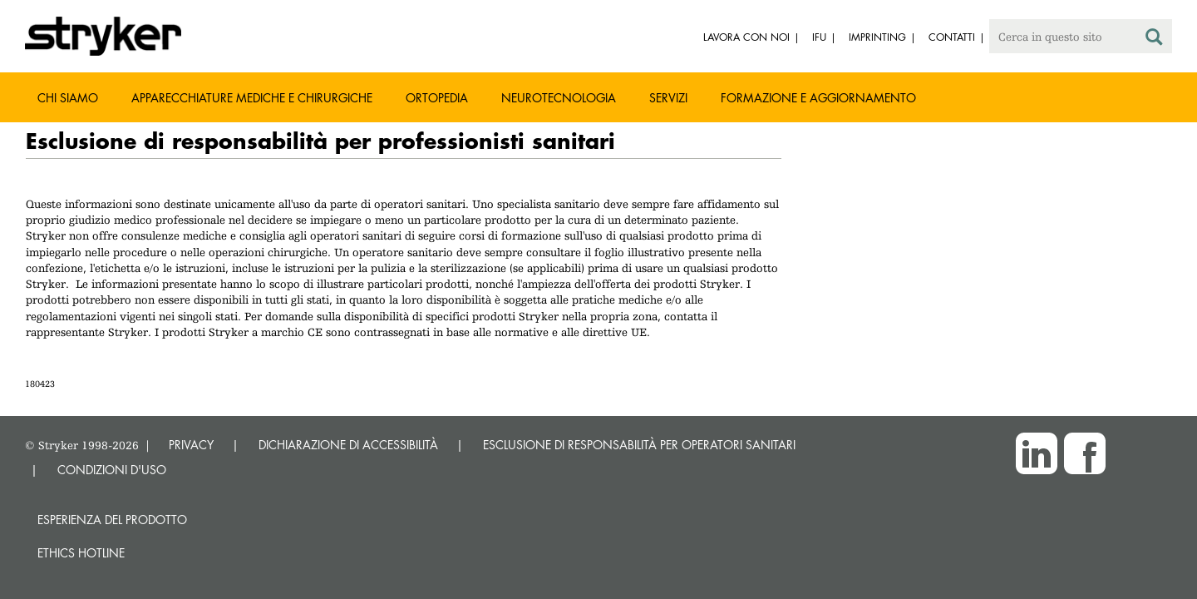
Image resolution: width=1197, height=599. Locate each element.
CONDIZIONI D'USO (111, 470)
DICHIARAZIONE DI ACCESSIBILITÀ (348, 445)
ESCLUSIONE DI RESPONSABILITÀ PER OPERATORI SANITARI (639, 445)
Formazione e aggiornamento (818, 98)
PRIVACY (191, 445)
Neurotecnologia (558, 98)
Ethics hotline (81, 553)
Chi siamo (67, 98)
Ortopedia (437, 98)
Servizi (668, 98)
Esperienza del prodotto (112, 519)
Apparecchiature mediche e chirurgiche (251, 98)
